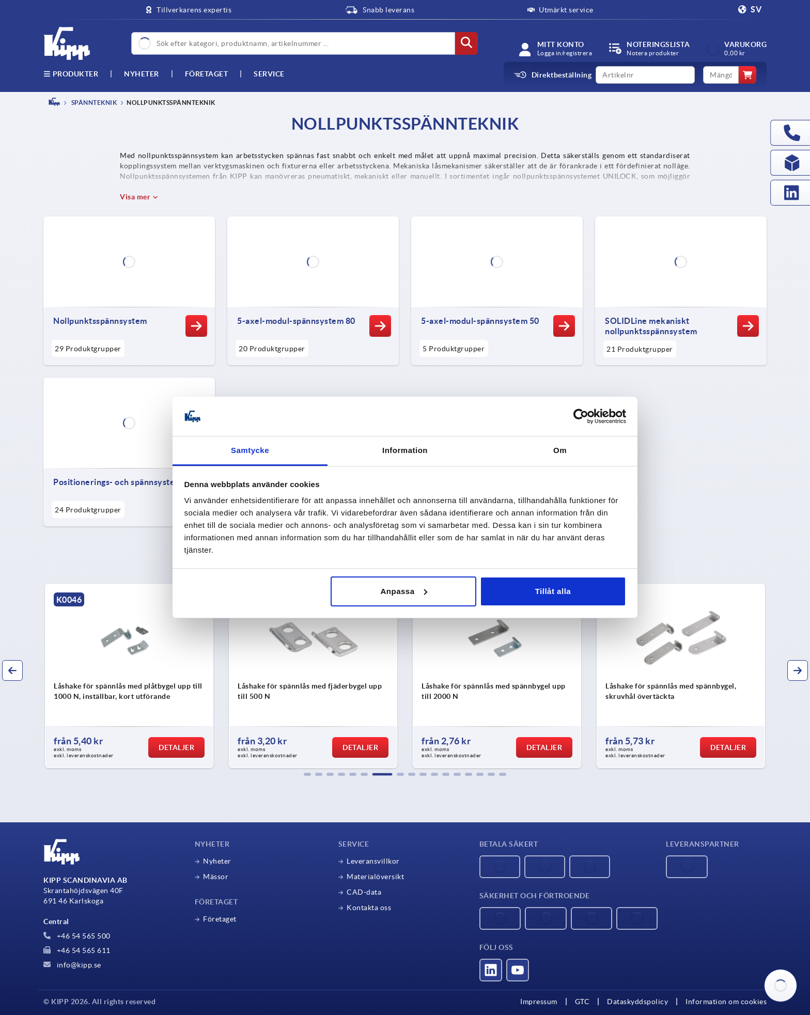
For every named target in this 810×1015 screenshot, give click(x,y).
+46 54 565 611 (77, 950)
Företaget (206, 73)
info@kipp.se (72, 965)
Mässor (215, 876)
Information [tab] (405, 450)
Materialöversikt (375, 876)
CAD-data (364, 892)
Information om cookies (726, 1001)
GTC (582, 1001)
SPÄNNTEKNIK (93, 102)
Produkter (70, 73)
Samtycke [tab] (250, 450)
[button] (307, 774)
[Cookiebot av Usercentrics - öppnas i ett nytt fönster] (581, 416)
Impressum (538, 1001)
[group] (129, 676)
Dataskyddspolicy (637, 1001)
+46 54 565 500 (77, 936)
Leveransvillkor (373, 861)
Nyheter (217, 861)
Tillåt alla (553, 591)
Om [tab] (560, 450)
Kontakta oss (369, 907)
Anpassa (404, 591)
